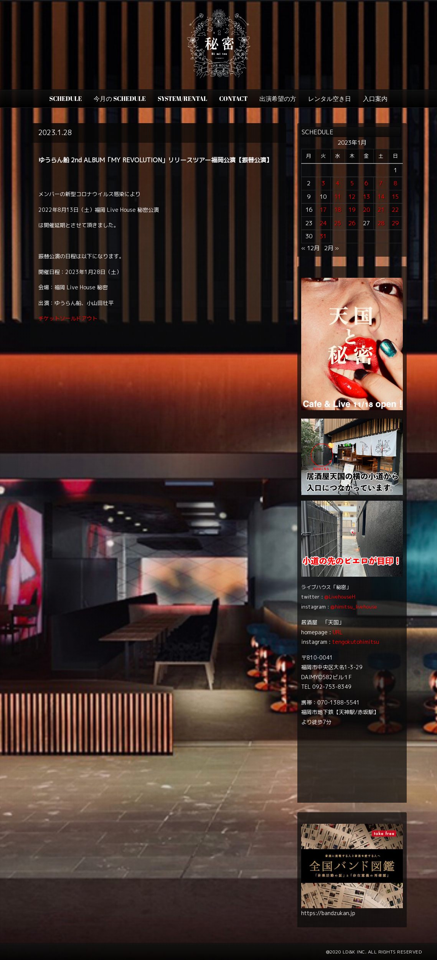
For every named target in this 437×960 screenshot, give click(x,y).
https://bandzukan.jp (328, 913)
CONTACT (233, 98)
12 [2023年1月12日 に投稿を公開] (351, 197)
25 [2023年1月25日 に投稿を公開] (337, 223)
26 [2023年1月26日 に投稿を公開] (351, 223)
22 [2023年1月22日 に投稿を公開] (395, 210)
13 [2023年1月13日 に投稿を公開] (366, 197)
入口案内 (375, 98)
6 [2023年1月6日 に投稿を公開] (366, 183)
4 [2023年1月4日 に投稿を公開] (337, 183)
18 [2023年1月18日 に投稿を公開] (337, 210)
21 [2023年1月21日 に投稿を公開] (381, 210)
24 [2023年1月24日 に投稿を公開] (323, 223)
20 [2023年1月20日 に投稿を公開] (366, 210)
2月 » (331, 248)
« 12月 (310, 248)
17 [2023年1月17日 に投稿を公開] (323, 210)
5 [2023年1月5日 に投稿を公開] (352, 183)
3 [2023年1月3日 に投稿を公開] (323, 183)
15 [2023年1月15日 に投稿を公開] (395, 197)
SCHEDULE (65, 98)
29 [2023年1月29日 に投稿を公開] (395, 223)
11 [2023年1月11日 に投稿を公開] (337, 197)
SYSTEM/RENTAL (182, 98)
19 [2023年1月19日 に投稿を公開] (351, 210)
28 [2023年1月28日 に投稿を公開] (381, 223)
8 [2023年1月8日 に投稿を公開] (395, 183)
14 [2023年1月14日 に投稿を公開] (381, 197)
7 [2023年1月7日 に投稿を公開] (381, 183)
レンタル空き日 (329, 98)
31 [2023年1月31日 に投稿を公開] (323, 236)
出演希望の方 (277, 98)
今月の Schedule (120, 98)
